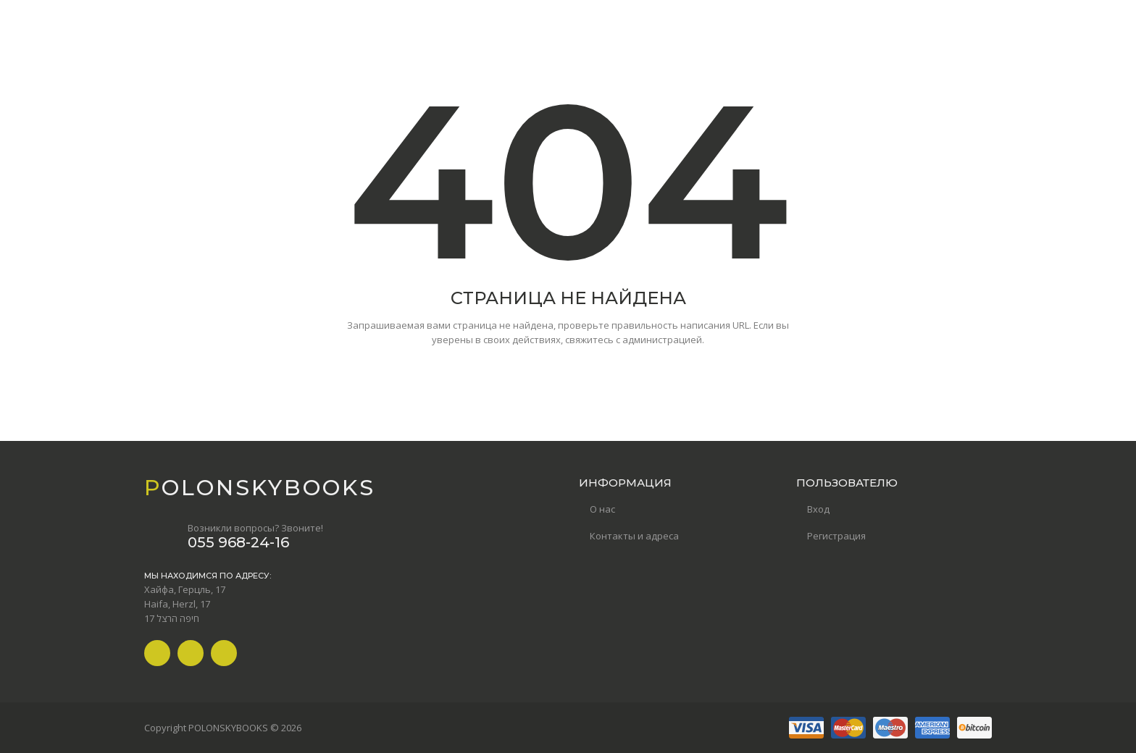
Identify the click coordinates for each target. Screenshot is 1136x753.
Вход (818, 509)
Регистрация (836, 535)
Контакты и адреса (634, 535)
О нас (602, 509)
